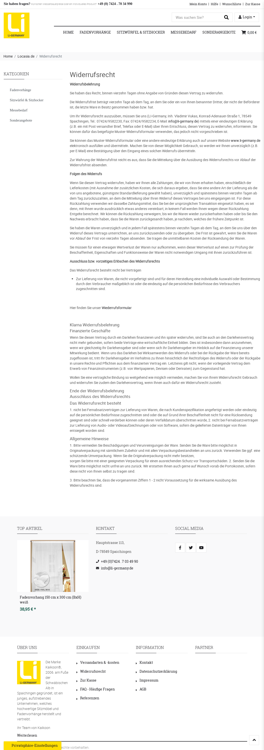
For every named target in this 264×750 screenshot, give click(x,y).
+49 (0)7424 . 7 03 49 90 (119, 561)
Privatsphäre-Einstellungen (32, 745)
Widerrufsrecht (91, 671)
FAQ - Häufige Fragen (95, 689)
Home (68, 32)
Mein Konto (198, 4)
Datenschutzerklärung (156, 671)
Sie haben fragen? (17, 4)
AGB (141, 689)
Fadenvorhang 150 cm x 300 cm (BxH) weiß (50, 599)
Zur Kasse (252, 4)
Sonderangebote (219, 32)
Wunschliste (231, 4)
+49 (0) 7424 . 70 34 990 (114, 4)
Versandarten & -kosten (97, 662)
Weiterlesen (27, 735)
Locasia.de (26, 56)
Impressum (147, 680)
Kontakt (144, 662)
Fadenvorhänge (95, 32)
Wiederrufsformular (117, 307)
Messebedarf (183, 32)
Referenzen (87, 698)
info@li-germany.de (183, 121)
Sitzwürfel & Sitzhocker (141, 32)
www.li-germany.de (245, 140)
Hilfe (214, 4)
